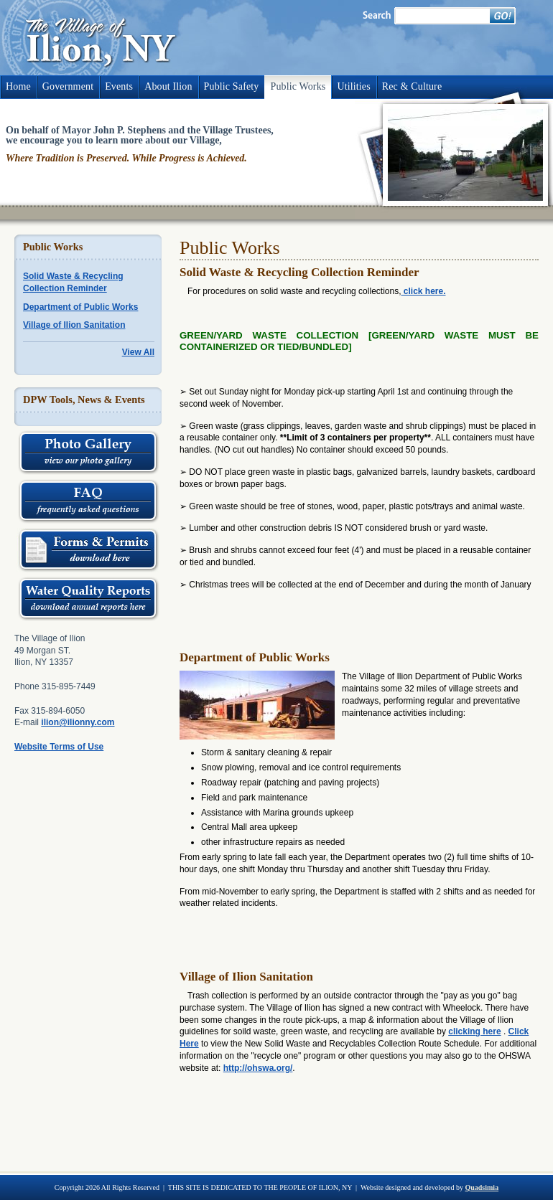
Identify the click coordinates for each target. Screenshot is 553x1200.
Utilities (353, 86)
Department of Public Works (80, 307)
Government (67, 86)
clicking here (474, 1031)
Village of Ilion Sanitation (74, 325)
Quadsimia (481, 1187)
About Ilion (168, 86)
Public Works (297, 86)
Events (119, 86)
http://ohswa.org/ (258, 1068)
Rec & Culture (412, 86)
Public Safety (231, 86)
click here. (423, 291)
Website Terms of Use (58, 747)
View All (138, 352)
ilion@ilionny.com (77, 722)
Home (18, 86)
